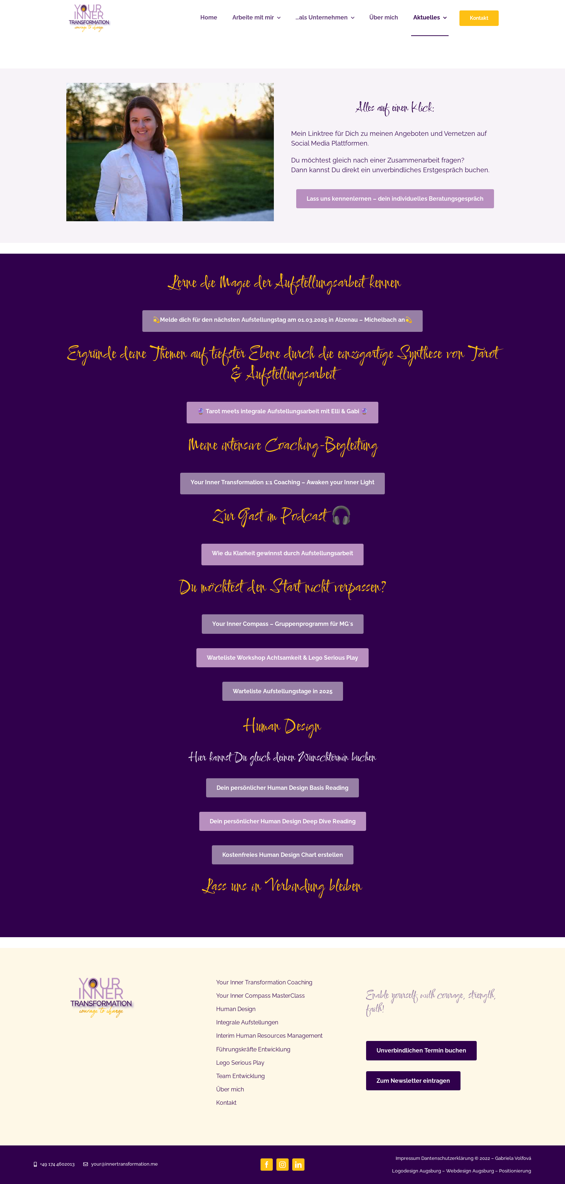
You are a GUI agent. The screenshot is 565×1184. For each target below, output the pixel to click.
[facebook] (267, 1164)
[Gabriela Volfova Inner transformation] (90, 7)
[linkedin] (298, 1164)
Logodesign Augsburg (416, 1171)
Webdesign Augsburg (470, 1171)
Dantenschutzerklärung (447, 1158)
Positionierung (515, 1171)
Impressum (408, 1158)
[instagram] (282, 1164)
